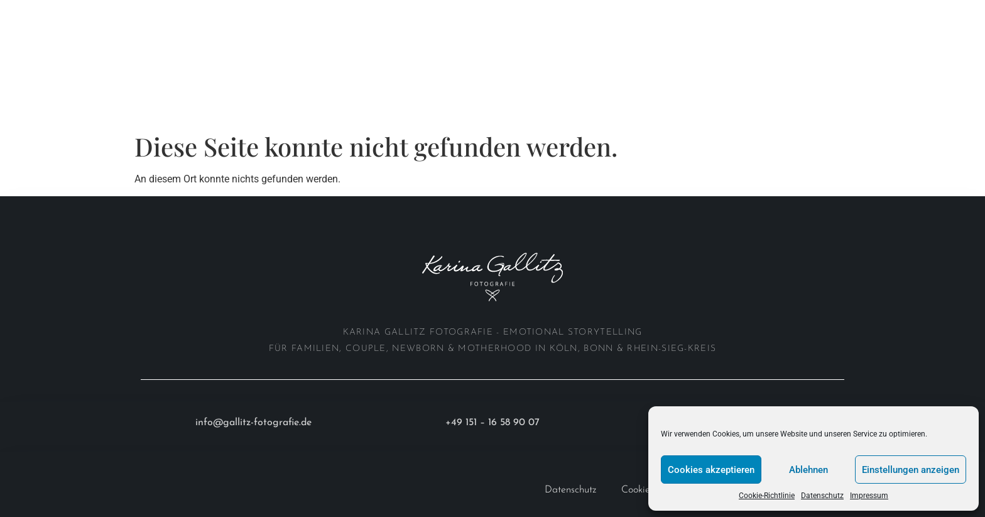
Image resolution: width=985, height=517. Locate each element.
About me (201, 14)
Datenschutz (822, 495)
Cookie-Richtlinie (767, 495)
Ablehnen (808, 469)
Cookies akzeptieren (711, 469)
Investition (282, 14)
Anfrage (48, 43)
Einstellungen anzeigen (910, 469)
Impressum (869, 495)
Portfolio (116, 14)
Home (41, 14)
